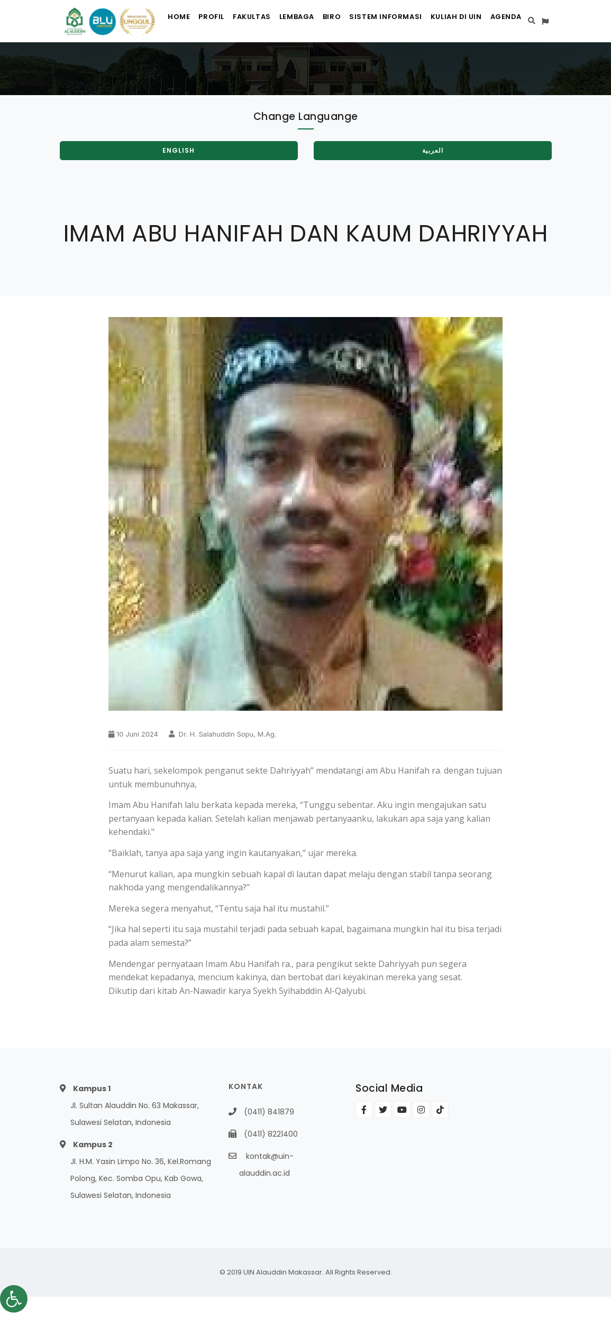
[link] (14, 1299)
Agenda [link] (530, 63)
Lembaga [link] (299, 63)
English (178, 192)
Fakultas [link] (248, 63)
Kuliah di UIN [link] (474, 63)
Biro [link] (340, 63)
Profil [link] (201, 63)
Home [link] (162, 63)
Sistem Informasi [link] (399, 63)
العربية (432, 192)
